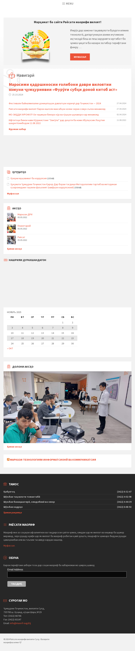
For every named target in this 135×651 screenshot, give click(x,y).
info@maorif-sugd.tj (20, 623)
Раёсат (21, 237)
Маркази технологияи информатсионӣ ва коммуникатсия (53, 459)
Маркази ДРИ (25, 214)
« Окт (10, 348)
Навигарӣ (25, 75)
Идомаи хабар (17, 129)
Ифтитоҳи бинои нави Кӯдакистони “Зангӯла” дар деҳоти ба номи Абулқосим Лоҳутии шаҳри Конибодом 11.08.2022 (57, 122)
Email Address (15, 569)
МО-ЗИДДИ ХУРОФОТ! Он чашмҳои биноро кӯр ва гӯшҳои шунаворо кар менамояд (54, 114)
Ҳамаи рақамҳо (13, 512)
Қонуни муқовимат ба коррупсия (29, 178)
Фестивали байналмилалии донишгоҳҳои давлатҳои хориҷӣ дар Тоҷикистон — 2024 (55, 103)
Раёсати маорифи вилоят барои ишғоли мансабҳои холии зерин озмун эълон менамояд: (57, 109)
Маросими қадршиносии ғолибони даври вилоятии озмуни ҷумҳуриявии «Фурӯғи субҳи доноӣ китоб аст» (63, 87)
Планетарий (24, 225)
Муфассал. (9, 545)
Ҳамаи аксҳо (14, 248)
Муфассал (80, 56)
